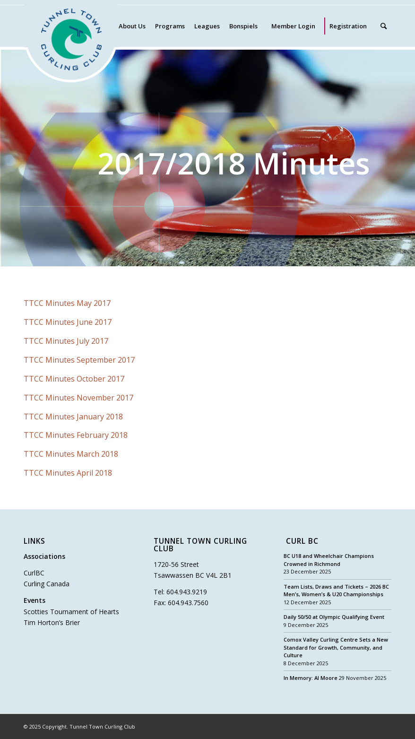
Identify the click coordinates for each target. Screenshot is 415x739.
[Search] (383, 26)
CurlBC (34, 572)
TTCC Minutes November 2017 (78, 397)
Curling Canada (46, 583)
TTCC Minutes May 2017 (67, 303)
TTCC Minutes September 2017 (79, 360)
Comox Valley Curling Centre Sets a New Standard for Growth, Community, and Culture (336, 647)
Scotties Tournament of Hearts (71, 611)
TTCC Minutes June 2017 (68, 322)
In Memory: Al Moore (310, 677)
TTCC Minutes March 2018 (71, 454)
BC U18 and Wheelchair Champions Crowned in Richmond (329, 559)
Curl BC (302, 542)
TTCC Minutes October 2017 (74, 379)
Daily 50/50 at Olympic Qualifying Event (334, 616)
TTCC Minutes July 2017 (66, 341)
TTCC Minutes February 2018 (76, 435)
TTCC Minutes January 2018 (73, 416)
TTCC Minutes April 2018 (68, 473)
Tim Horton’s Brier (52, 622)
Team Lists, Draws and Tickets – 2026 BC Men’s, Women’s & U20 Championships (336, 590)
